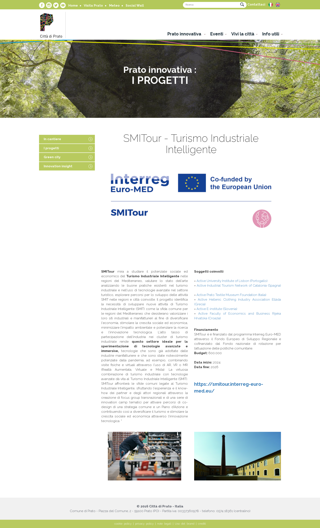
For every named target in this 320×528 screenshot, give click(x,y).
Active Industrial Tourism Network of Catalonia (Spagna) (239, 285)
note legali (164, 523)
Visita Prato (93, 5)
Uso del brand (184, 523)
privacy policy (144, 523)
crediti (202, 523)
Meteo (114, 5)
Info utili (270, 34)
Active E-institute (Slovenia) (216, 309)
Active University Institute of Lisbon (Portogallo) (232, 281)
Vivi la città (242, 34)
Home (73, 5)
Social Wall (135, 5)
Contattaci (256, 4)
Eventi (216, 34)
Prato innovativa (184, 34)
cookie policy (123, 523)
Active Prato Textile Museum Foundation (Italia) (231, 295)
